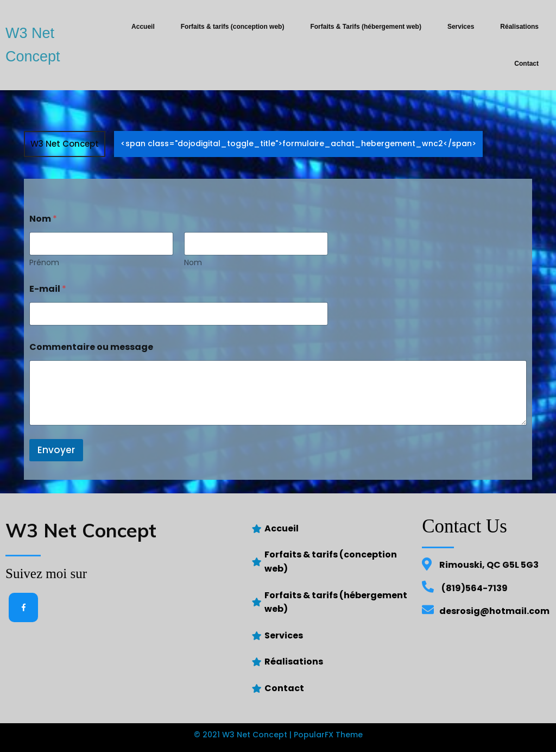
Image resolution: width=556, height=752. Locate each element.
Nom (193, 262)
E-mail (47, 289)
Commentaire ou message (91, 347)
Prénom (44, 262)
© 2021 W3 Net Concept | (244, 734)
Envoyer (56, 449)
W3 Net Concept (64, 143)
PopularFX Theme (328, 734)
